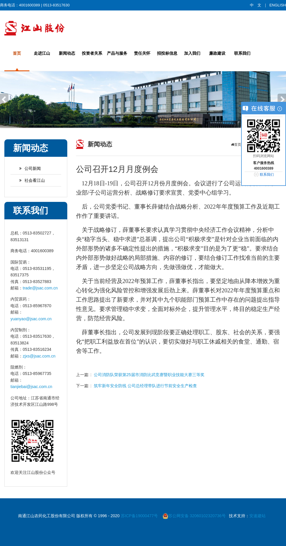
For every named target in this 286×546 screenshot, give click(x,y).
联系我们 (242, 53)
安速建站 (257, 515)
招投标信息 (167, 53)
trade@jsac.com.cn (40, 288)
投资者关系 (92, 53)
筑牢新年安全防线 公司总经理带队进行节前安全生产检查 (145, 385)
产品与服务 (117, 53)
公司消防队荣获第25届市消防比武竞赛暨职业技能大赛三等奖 (149, 374)
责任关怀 (142, 53)
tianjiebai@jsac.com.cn (31, 386)
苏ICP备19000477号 (140, 515)
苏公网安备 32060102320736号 (194, 515)
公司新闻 (27, 168)
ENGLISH (277, 5)
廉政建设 (217, 53)
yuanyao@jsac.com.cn (31, 318)
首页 (17, 53)
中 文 (255, 5)
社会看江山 (29, 180)
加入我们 (192, 53)
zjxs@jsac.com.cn (39, 356)
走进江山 (42, 53)
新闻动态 (67, 53)
